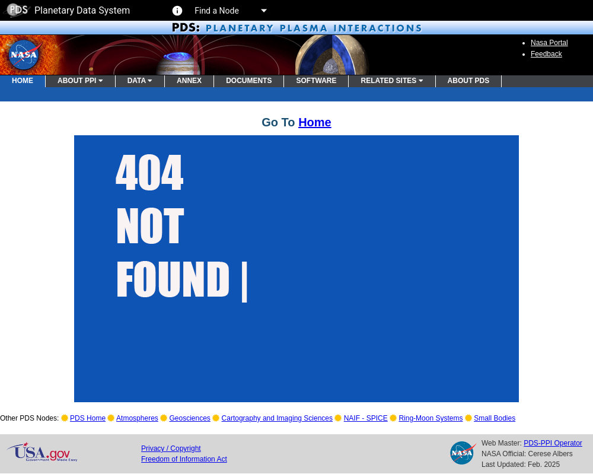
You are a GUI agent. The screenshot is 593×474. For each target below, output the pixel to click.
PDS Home (88, 418)
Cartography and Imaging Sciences (277, 418)
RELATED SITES (392, 81)
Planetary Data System (66, 10)
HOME (22, 81)
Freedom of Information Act (184, 459)
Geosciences (190, 418)
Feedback (546, 54)
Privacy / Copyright (171, 448)
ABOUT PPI (80, 81)
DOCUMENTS (249, 81)
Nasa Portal (549, 43)
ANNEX (189, 81)
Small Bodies (494, 418)
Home (314, 122)
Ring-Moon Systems (430, 418)
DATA (139, 81)
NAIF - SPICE (366, 418)
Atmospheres (137, 418)
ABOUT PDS (469, 81)
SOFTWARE (316, 81)
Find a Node (230, 10)
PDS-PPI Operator (553, 443)
